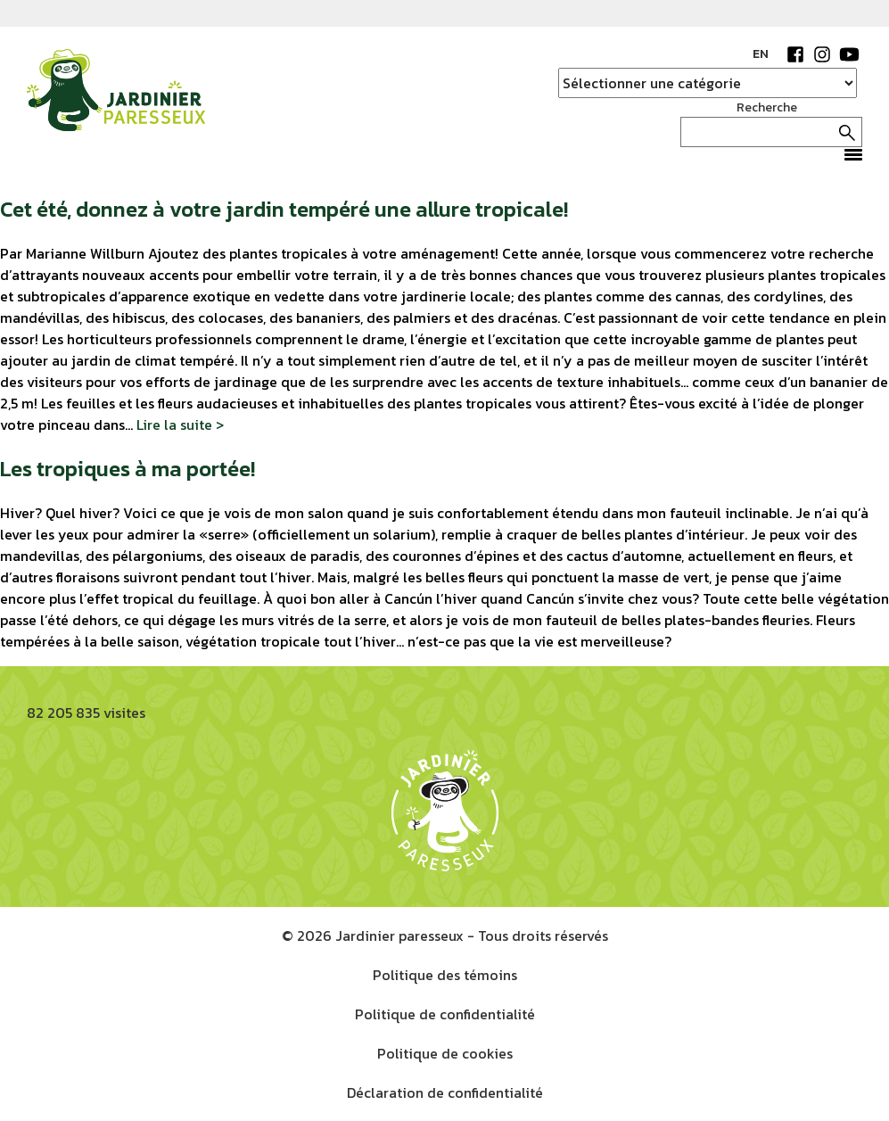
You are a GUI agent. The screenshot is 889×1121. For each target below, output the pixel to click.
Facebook (795, 54)
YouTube (848, 54)
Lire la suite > (180, 424)
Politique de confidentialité (445, 1014)
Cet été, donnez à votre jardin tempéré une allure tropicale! (284, 209)
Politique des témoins (445, 974)
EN (761, 54)
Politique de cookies (445, 1053)
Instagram (822, 54)
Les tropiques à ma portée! (127, 468)
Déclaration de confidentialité (445, 1092)
